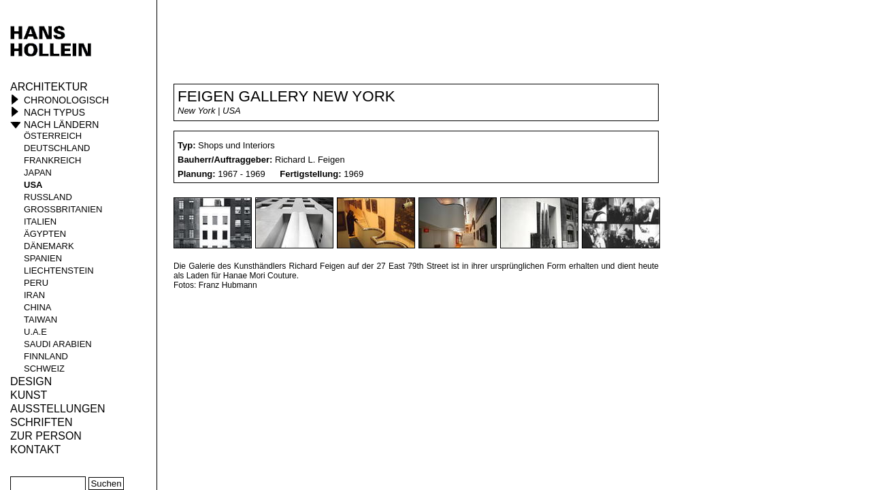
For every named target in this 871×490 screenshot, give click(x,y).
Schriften (41, 422)
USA (33, 185)
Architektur (49, 87)
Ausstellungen (57, 408)
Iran (34, 295)
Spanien (43, 258)
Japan (38, 172)
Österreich (53, 136)
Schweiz (44, 368)
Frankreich (53, 160)
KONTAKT (35, 449)
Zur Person (46, 436)
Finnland (46, 356)
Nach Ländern (61, 124)
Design (31, 381)
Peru (36, 283)
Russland (48, 197)
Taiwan (40, 319)
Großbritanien (63, 209)
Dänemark (49, 246)
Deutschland (57, 148)
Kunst (28, 395)
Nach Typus (54, 112)
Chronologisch (66, 100)
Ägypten (45, 234)
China (37, 307)
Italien (40, 221)
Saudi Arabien (58, 344)
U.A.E (35, 332)
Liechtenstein (59, 270)
